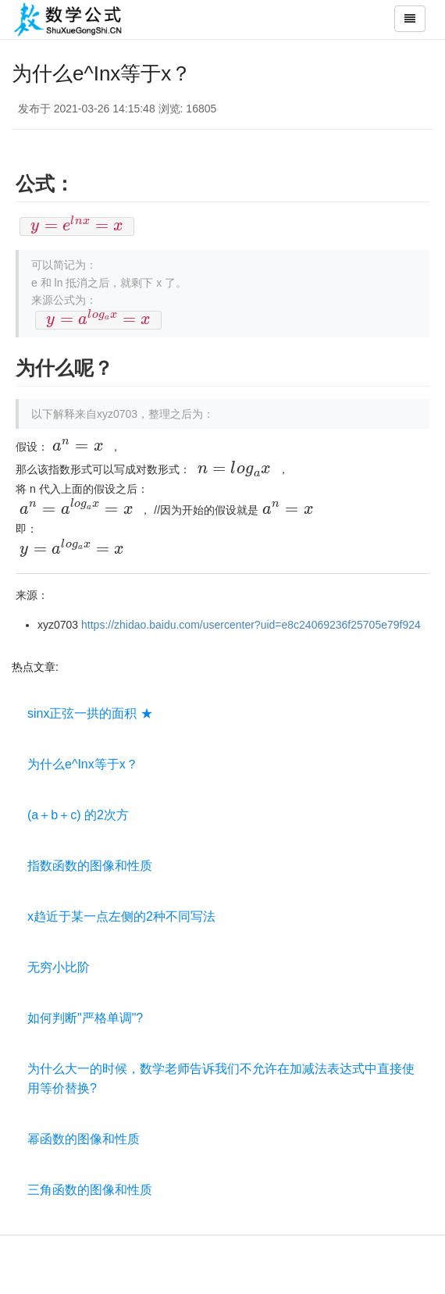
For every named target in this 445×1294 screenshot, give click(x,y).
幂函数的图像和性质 (83, 1139)
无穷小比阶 (58, 967)
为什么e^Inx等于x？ (82, 764)
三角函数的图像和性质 (89, 1189)
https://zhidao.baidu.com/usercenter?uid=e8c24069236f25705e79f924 (251, 624)
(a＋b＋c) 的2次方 (78, 815)
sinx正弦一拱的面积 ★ (90, 713)
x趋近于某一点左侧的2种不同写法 (121, 916)
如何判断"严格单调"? (85, 1018)
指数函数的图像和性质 (89, 865)
